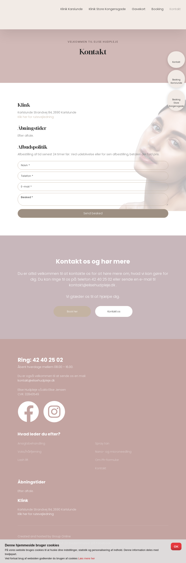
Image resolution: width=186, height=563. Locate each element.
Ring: (25, 360)
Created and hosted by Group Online (44, 536)
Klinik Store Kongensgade (107, 9)
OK (176, 546)
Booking (157, 9)
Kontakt (175, 9)
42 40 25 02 (101, 279)
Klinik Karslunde (71, 9)
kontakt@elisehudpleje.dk (92, 285)
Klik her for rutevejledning (36, 117)
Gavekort (138, 9)
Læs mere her (86, 558)
